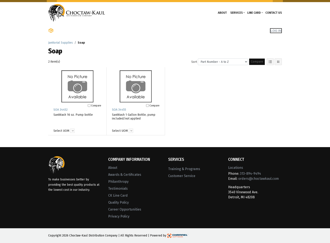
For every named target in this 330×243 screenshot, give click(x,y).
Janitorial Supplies (60, 42)
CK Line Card (118, 195)
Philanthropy (118, 182)
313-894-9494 (250, 174)
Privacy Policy (118, 216)
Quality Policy (118, 202)
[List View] (270, 61)
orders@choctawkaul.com (258, 179)
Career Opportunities (124, 209)
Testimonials (118, 189)
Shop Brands (96, 30)
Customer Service (181, 176)
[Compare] (89, 105)
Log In (275, 30)
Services (236, 13)
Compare (257, 61)
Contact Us (273, 13)
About (222, 13)
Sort (194, 62)
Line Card (254, 13)
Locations (235, 168)
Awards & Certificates (124, 175)
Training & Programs (184, 169)
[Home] (76, 12)
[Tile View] (278, 61)
